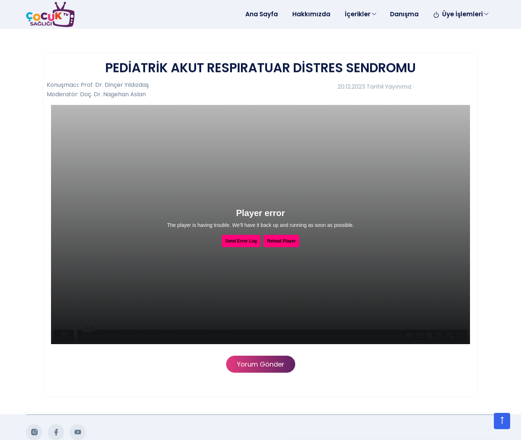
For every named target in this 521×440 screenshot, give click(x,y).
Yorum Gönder (260, 364)
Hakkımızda (311, 14)
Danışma (404, 14)
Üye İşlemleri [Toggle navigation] (458, 14)
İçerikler (357, 14)
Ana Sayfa (261, 14)
